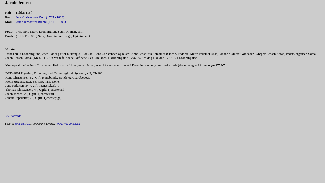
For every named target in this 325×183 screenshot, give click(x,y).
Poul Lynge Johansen (68, 123)
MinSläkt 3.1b (22, 123)
